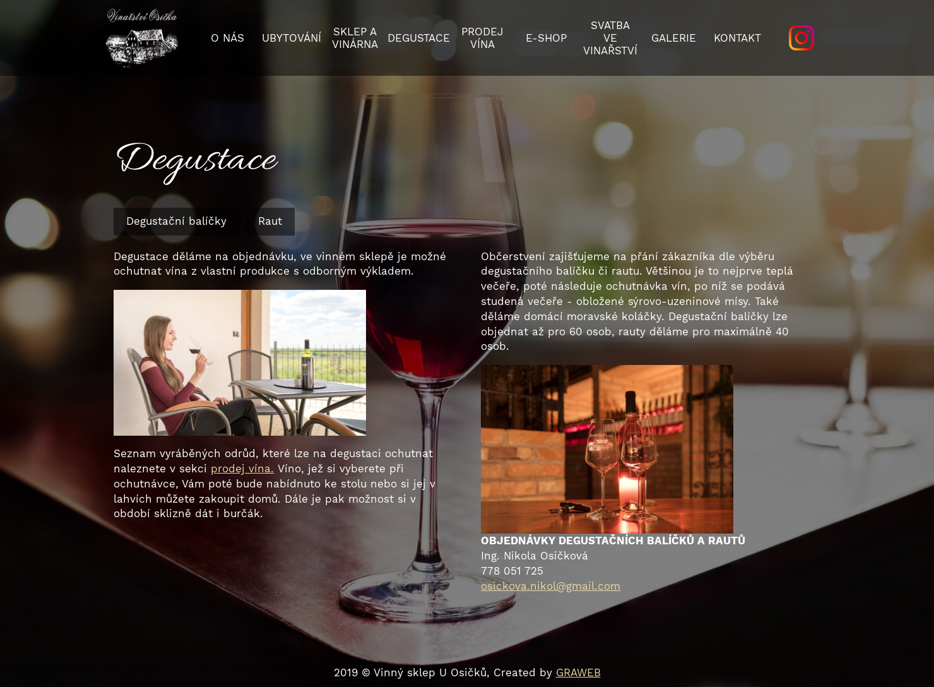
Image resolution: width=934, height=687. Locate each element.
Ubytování (291, 38)
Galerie (673, 38)
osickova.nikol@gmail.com (550, 586)
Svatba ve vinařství (610, 38)
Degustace (418, 38)
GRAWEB (578, 672)
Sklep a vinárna (355, 38)
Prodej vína (482, 38)
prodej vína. (242, 468)
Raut (270, 221)
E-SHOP (546, 38)
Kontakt (737, 38)
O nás (227, 38)
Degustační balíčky (176, 221)
